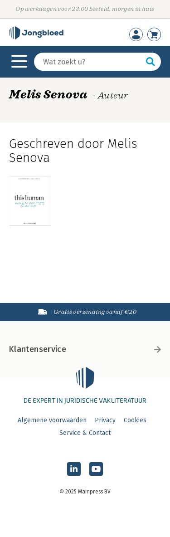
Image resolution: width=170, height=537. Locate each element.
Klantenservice (85, 349)
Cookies (135, 420)
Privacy (105, 420)
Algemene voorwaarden (52, 420)
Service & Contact (85, 433)
